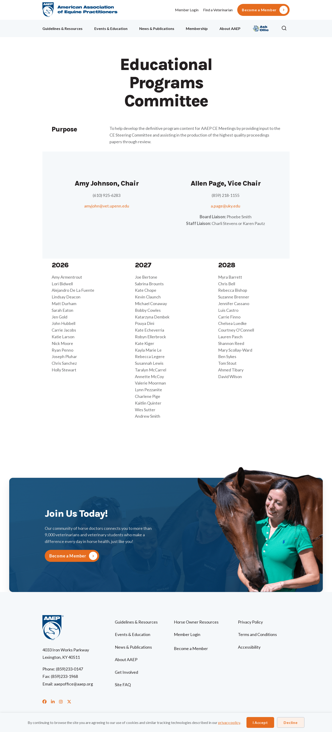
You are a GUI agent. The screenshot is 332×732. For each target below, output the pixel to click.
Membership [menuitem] (197, 28)
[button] (285, 28)
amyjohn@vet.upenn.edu (106, 205)
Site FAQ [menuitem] (123, 684)
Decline (290, 722)
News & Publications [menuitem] (156, 28)
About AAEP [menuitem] (229, 28)
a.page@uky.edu (225, 205)
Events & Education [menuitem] (110, 28)
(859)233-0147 (69, 668)
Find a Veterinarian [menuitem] (218, 10)
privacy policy (229, 722)
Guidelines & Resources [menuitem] (62, 28)
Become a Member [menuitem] (259, 10)
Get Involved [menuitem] (126, 672)
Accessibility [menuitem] (249, 647)
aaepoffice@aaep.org (73, 683)
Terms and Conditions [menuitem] (257, 634)
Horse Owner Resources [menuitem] (196, 621)
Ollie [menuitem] (261, 28)
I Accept (260, 722)
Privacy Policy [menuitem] (250, 621)
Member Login (187, 10)
